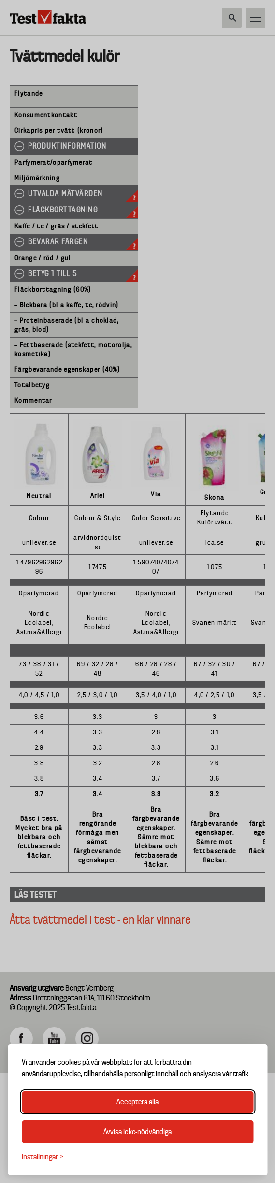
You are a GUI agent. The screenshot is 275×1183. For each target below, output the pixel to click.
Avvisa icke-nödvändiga (137, 1131)
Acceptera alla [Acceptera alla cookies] (137, 1102)
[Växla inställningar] (42, 1157)
